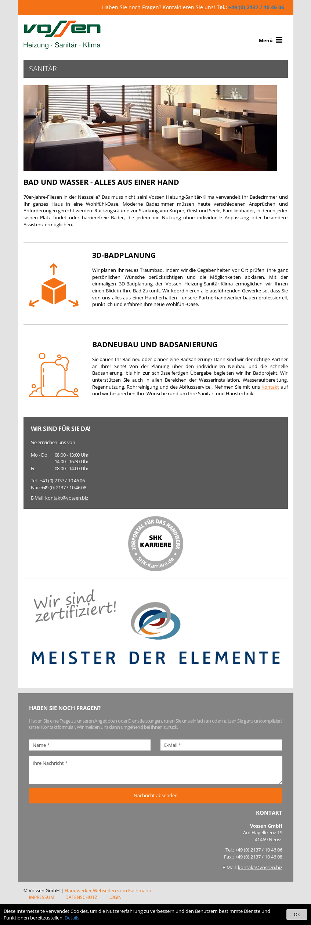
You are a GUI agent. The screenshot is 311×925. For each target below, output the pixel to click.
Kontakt (270, 387)
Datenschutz (81, 897)
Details (72, 917)
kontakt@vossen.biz (66, 497)
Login (115, 897)
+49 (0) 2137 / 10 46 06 (256, 7)
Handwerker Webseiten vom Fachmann (108, 890)
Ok (297, 914)
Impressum (41, 897)
